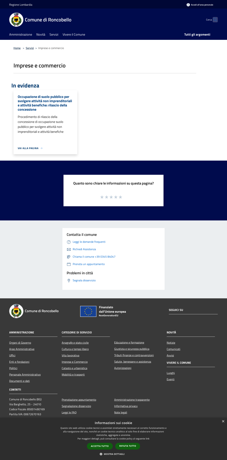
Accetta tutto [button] (100, 446)
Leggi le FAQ (69, 412)
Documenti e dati (19, 381)
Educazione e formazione (129, 342)
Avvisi (170, 355)
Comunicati (173, 349)
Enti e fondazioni (19, 362)
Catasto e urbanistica (74, 368)
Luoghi (171, 373)
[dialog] (113, 439)
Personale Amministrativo (25, 374)
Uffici (12, 355)
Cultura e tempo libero (75, 349)
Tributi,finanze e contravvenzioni (134, 355)
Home (17, 48)
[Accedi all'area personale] (200, 5)
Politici (13, 368)
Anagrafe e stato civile (75, 342)
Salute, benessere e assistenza (132, 361)
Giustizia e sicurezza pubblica (131, 349)
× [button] (223, 421)
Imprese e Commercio (75, 362)
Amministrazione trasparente (132, 399)
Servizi (30, 48)
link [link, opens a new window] (148, 438)
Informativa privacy (126, 406)
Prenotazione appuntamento (79, 399)
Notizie (171, 342)
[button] (113, 454)
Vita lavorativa (70, 355)
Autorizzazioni (122, 368)
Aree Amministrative (21, 349)
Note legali (120, 412)
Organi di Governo (20, 342)
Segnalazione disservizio (76, 406)
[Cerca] (213, 19)
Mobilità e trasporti (73, 374)
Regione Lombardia (20, 4)
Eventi (171, 379)
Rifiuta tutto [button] (127, 445)
